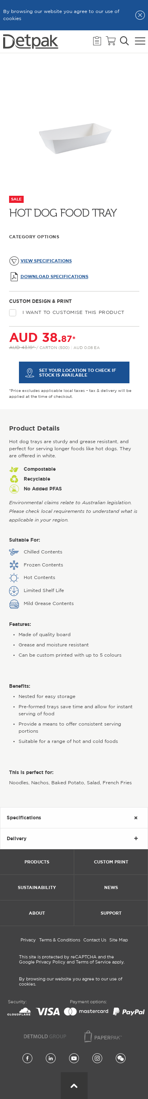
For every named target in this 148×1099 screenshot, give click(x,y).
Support (111, 913)
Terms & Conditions (59, 940)
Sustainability (37, 887)
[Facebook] (27, 1058)
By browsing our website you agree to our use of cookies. (70, 981)
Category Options (34, 236)
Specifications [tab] (24, 817)
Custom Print (111, 862)
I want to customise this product (67, 312)
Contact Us (94, 940)
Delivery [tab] (16, 838)
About (37, 913)
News (111, 887)
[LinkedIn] (51, 1058)
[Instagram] (97, 1058)
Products (36, 862)
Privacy (28, 940)
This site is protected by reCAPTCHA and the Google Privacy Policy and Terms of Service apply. (72, 959)
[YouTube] (74, 1058)
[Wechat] (121, 1058)
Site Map (118, 940)
